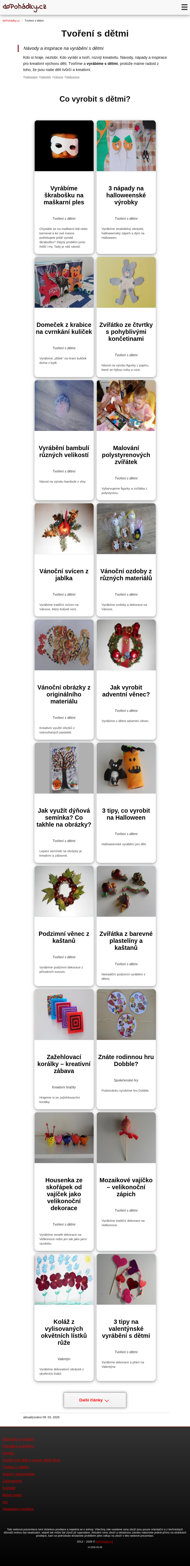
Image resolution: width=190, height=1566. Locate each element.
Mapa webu (12, 1495)
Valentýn (45, 77)
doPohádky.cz (11, 20)
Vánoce (58, 77)
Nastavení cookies (18, 1509)
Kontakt (9, 1488)
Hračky (8, 1453)
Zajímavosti (12, 1481)
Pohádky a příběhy (18, 1446)
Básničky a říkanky (18, 1439)
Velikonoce (72, 77)
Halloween (31, 77)
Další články (94, 1400)
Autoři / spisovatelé (19, 1474)
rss (5, 1502)
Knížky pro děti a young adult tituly (31, 1460)
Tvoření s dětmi (16, 1467)
